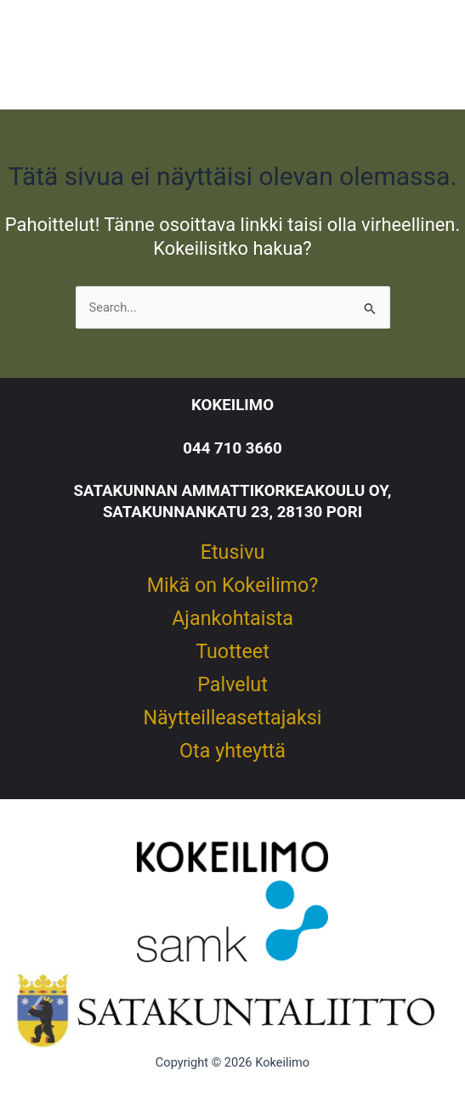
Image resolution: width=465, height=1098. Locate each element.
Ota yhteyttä (232, 751)
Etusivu (233, 553)
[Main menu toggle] (421, 54)
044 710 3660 (232, 448)
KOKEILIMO (232, 405)
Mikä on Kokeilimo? (233, 586)
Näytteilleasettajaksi (232, 718)
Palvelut (232, 685)
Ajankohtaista (232, 619)
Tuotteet (232, 652)
